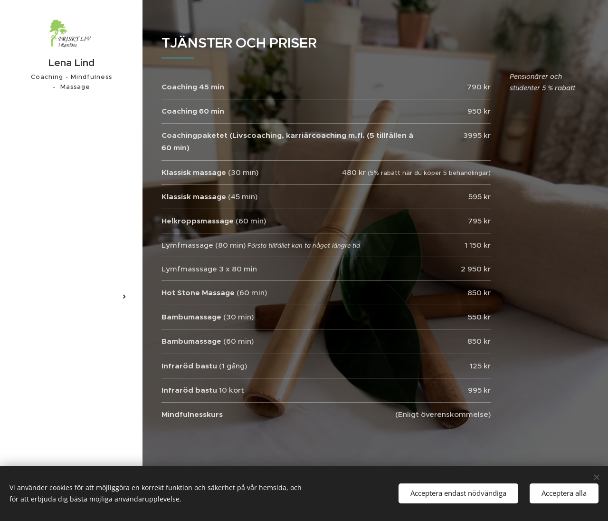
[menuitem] (71, 250)
